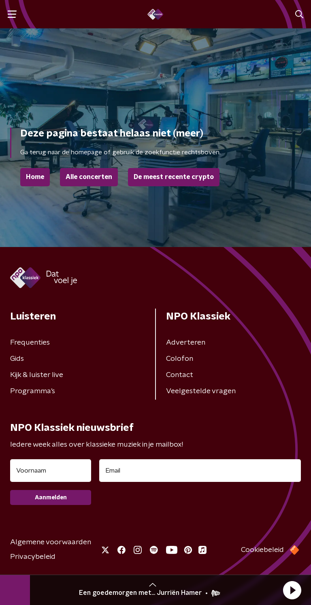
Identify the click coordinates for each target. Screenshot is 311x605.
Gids (17, 358)
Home (35, 177)
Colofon (179, 358)
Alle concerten (89, 177)
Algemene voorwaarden (50, 542)
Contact (179, 375)
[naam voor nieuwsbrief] (50, 470)
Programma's (32, 391)
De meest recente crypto (174, 177)
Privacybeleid (32, 556)
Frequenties (30, 342)
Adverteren (185, 342)
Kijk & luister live (36, 375)
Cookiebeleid (262, 550)
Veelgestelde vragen (201, 391)
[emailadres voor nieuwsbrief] (200, 470)
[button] (292, 590)
